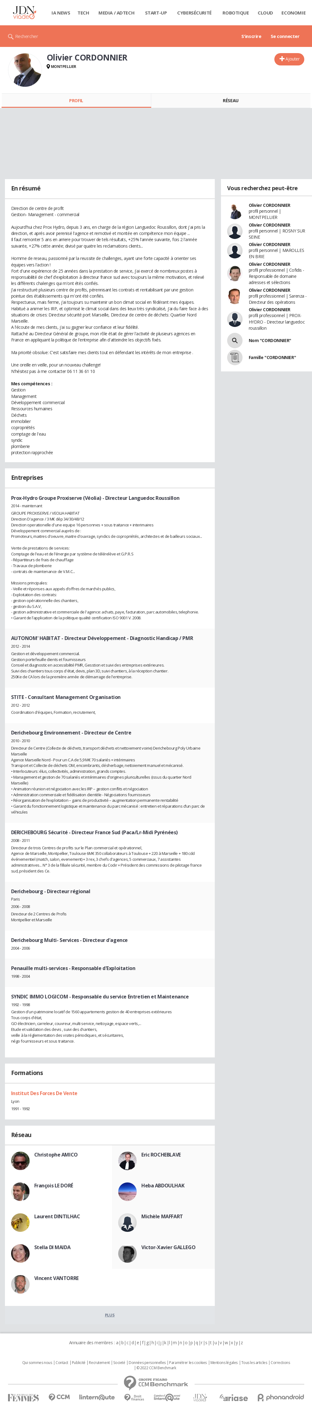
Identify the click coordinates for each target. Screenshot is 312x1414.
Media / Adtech (116, 13)
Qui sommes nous (37, 1363)
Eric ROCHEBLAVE (161, 1154)
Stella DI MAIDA (52, 1247)
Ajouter (292, 59)
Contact (62, 1363)
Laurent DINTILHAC (57, 1216)
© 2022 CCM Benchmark (156, 1368)
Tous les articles (254, 1363)
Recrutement (99, 1363)
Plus (109, 1315)
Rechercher (26, 36)
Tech (83, 13)
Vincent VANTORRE (56, 1278)
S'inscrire (251, 36)
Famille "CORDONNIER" (272, 357)
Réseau (230, 100)
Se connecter (285, 36)
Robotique (236, 13)
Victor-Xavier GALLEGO (168, 1247)
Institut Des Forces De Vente (44, 1093)
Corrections (280, 1363)
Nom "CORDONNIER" (270, 340)
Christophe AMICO (56, 1154)
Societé (119, 1363)
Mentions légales (224, 1363)
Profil (76, 100)
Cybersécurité (194, 13)
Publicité (78, 1363)
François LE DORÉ (53, 1185)
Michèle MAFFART (162, 1216)
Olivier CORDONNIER (269, 205)
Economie (293, 13)
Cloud (265, 13)
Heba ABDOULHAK (162, 1185)
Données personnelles (147, 1363)
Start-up (156, 13)
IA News (61, 13)
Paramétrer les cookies (188, 1363)
